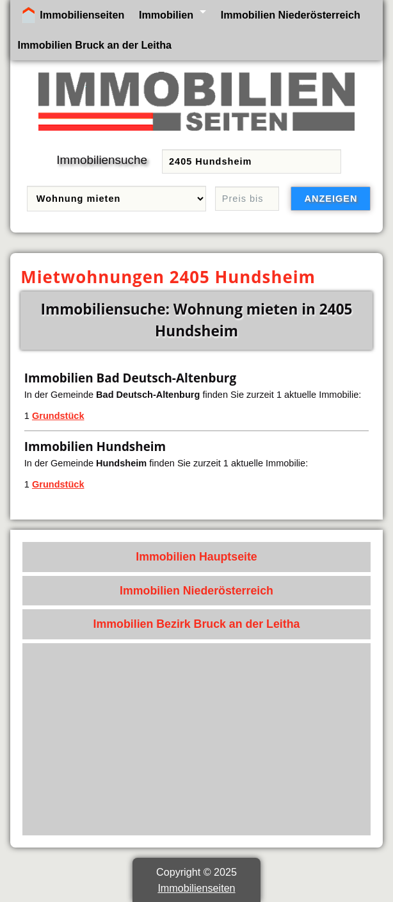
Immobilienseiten (82, 14)
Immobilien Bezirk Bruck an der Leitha (196, 624)
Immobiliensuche (101, 160)
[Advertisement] (196, 739)
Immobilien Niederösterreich (290, 14)
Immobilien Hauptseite (196, 556)
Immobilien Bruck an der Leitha (94, 45)
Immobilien (166, 14)
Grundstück (58, 416)
